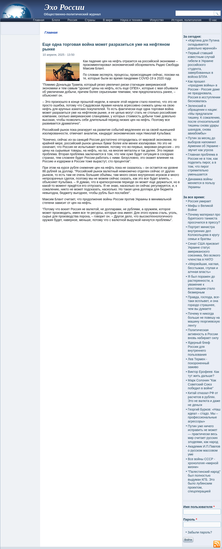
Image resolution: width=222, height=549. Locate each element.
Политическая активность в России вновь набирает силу (203, 334)
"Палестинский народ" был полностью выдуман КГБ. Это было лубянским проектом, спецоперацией (204, 481)
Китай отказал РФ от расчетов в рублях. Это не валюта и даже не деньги (204, 399)
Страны (90, 20)
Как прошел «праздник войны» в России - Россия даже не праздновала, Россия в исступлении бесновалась (204, 91)
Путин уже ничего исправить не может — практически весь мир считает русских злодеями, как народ (203, 434)
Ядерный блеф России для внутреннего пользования (199, 348)
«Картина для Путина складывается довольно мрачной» (203, 44)
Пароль (190, 519)
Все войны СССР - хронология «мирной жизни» (203, 463)
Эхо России (64, 7)
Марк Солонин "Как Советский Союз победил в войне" (202, 384)
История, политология (186, 20)
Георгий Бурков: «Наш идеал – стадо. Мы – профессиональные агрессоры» (204, 415)
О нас (213, 20)
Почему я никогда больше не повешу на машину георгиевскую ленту (204, 319)
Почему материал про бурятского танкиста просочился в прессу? (204, 218)
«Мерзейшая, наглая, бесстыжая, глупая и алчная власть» (203, 268)
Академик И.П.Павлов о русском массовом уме (204, 450)
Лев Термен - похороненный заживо (198, 363)
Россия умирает (199, 201)
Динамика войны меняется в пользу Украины (201, 183)
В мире (108, 20)
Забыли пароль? (200, 532)
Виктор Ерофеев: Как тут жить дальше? (203, 374)
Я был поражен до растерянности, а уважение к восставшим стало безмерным (201, 284)
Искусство (157, 20)
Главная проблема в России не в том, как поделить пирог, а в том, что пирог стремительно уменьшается (203, 164)
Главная (38, 20)
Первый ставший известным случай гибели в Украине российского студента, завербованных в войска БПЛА (201, 64)
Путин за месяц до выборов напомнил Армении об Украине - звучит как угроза (204, 144)
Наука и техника (131, 20)
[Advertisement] (111, 343)
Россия (72, 20)
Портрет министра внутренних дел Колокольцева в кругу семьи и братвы (204, 233)
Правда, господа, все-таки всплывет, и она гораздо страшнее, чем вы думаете (204, 303)
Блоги (56, 20)
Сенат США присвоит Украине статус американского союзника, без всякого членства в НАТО (204, 251)
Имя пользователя (199, 507)
